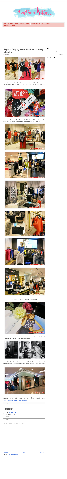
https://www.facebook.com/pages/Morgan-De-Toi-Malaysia (15, 400)
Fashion (22, 23)
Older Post (42, 452)
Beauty (16, 23)
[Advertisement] (33, 37)
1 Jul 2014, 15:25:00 (13, 413)
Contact (48, 23)
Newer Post (6, 452)
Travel (27, 23)
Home (4, 23)
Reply (7, 416)
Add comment (6, 419)
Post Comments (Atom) (13, 454)
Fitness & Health (35, 23)
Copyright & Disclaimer (9, 25)
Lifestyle (10, 23)
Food (43, 23)
